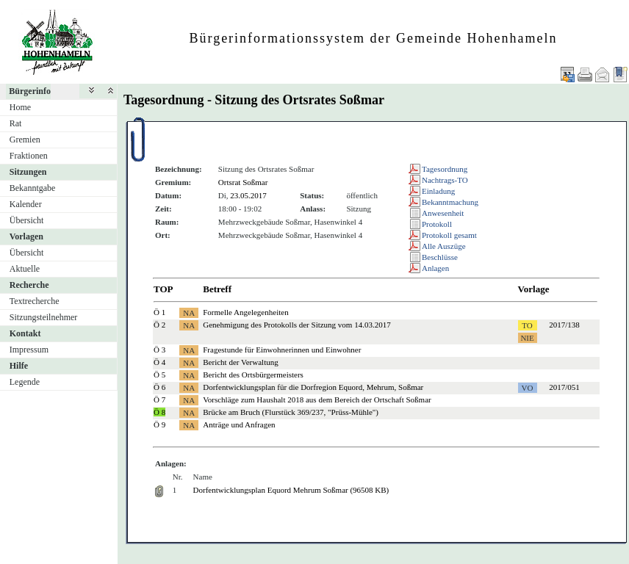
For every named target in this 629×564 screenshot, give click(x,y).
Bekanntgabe (33, 188)
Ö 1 (159, 312)
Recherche (29, 285)
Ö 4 (159, 362)
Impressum (29, 349)
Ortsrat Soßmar (243, 182)
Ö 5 (159, 374)
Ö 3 (159, 349)
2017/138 (564, 324)
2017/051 (564, 387)
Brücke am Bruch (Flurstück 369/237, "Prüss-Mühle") (290, 412)
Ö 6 (159, 387)
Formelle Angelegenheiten (245, 312)
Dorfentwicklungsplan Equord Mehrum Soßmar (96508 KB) (291, 489)
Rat (16, 123)
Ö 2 (159, 324)
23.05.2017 (248, 195)
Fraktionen (29, 156)
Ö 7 (159, 399)
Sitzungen (28, 172)
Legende (25, 382)
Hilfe (19, 366)
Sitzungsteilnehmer (44, 317)
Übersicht (27, 220)
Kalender (26, 204)
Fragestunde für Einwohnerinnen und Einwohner (282, 349)
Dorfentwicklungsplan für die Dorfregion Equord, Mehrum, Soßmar (313, 387)
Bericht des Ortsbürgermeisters (253, 374)
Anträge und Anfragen (239, 424)
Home (20, 107)
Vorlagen (26, 236)
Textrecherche (35, 301)
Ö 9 (159, 424)
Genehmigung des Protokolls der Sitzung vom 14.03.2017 (296, 324)
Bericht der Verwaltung (240, 362)
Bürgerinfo (30, 91)
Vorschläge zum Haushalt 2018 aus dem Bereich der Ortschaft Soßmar (317, 399)
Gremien (25, 139)
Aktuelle (25, 269)
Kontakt (25, 333)
